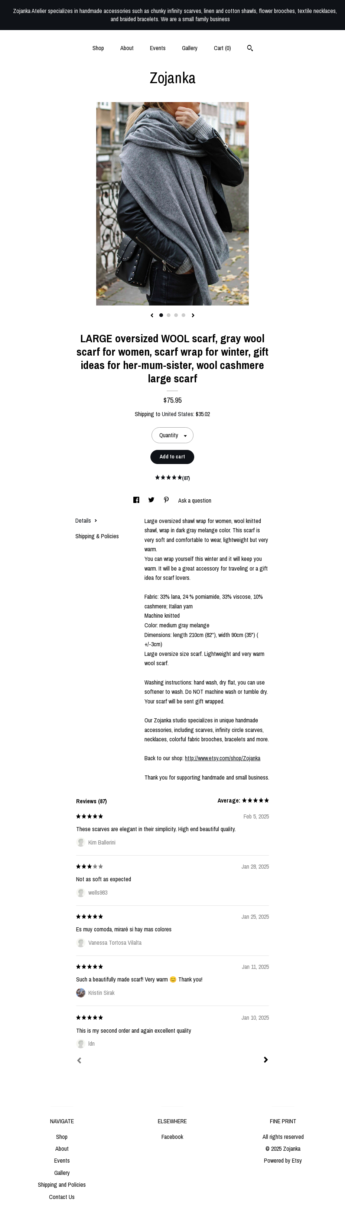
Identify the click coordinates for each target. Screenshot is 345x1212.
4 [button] (183, 315)
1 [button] (161, 315)
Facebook (172, 1137)
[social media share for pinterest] (167, 500)
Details (86, 520)
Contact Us (62, 1197)
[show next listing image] (193, 315)
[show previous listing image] (152, 315)
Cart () (222, 48)
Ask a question (194, 500)
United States (177, 414)
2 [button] (168, 315)
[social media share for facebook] (137, 500)
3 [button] (176, 315)
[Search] (250, 49)
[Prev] (79, 1061)
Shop (98, 48)
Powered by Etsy (283, 1160)
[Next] (266, 1060)
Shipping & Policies (97, 536)
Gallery (190, 48)
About (127, 48)
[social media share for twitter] (152, 500)
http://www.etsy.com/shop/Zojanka (222, 758)
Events (158, 48)
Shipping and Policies (62, 1184)
